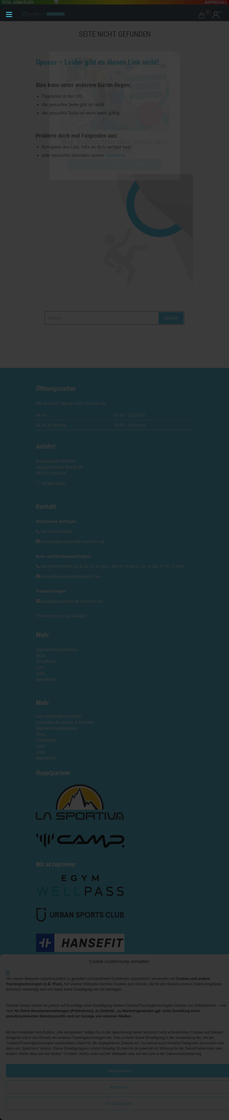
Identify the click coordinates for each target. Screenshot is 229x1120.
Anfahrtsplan (53, 483)
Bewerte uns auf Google (63, 616)
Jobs (40, 673)
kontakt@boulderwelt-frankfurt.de (72, 541)
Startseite (115, 155)
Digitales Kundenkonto (57, 649)
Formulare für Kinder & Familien (65, 722)
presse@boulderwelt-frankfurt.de (71, 601)
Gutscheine (46, 661)
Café (40, 667)
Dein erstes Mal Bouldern (58, 716)
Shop (40, 655)
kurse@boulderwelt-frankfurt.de (70, 576)
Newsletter (46, 679)
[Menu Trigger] (8, 14)
